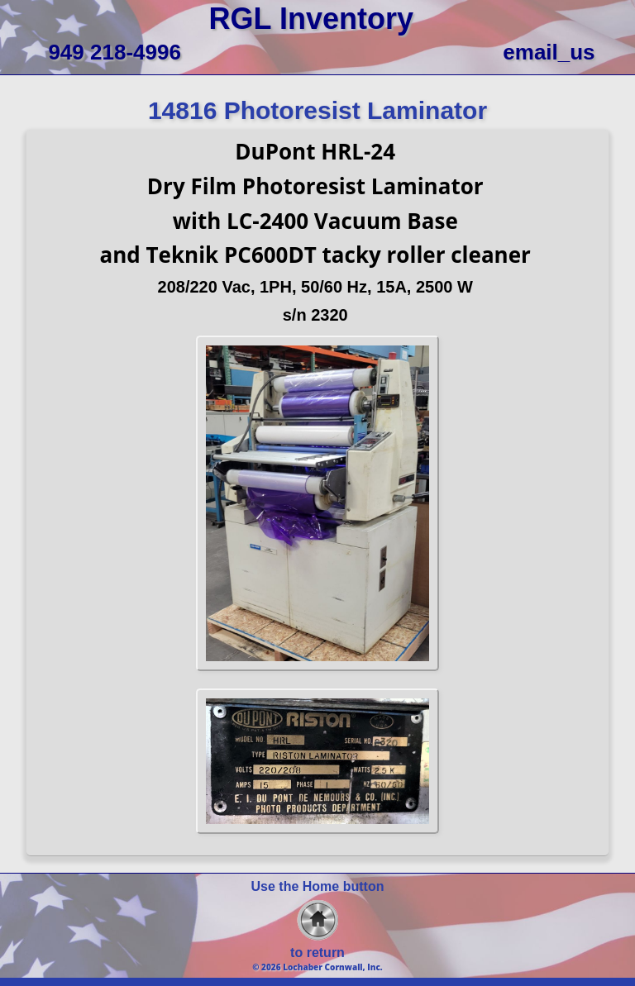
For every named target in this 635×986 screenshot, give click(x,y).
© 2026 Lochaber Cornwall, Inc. (317, 967)
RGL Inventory (311, 19)
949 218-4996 (114, 52)
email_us (548, 52)
